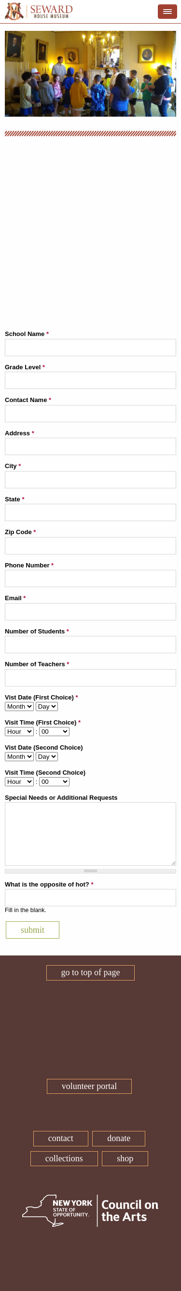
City (13, 466)
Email (15, 598)
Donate (118, 1138)
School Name (27, 333)
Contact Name (28, 399)
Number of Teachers (37, 664)
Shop (125, 1158)
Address (19, 433)
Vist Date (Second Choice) (44, 747)
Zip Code (20, 532)
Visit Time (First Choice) (43, 722)
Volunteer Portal (89, 1086)
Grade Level (25, 367)
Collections (64, 1158)
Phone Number (29, 565)
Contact (60, 1138)
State (14, 499)
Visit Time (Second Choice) (45, 772)
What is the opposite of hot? (49, 884)
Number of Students (37, 631)
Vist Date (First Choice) (41, 697)
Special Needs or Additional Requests (61, 797)
